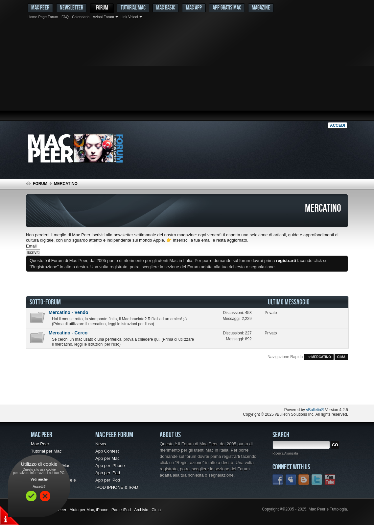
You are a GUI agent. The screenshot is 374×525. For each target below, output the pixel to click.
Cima (341, 357)
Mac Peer (40, 443)
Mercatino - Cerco (68, 332)
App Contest (107, 451)
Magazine (261, 7)
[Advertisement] (187, 71)
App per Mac (107, 458)
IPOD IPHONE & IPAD (116, 487)
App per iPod (107, 480)
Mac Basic (165, 7)
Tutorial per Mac (46, 451)
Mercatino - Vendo (68, 312)
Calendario (80, 17)
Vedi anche (39, 479)
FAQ (65, 17)
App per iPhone (110, 465)
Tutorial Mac (133, 7)
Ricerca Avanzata (285, 453)
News (100, 443)
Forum (102, 7)
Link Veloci (129, 17)
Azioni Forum (103, 17)
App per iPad (107, 472)
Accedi (337, 125)
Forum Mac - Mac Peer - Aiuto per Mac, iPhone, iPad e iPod (78, 510)
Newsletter (71, 7)
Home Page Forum (43, 17)
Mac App (194, 7)
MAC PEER (40, 7)
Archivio (141, 510)
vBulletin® (315, 409)
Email (31, 246)
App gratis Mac (227, 7)
